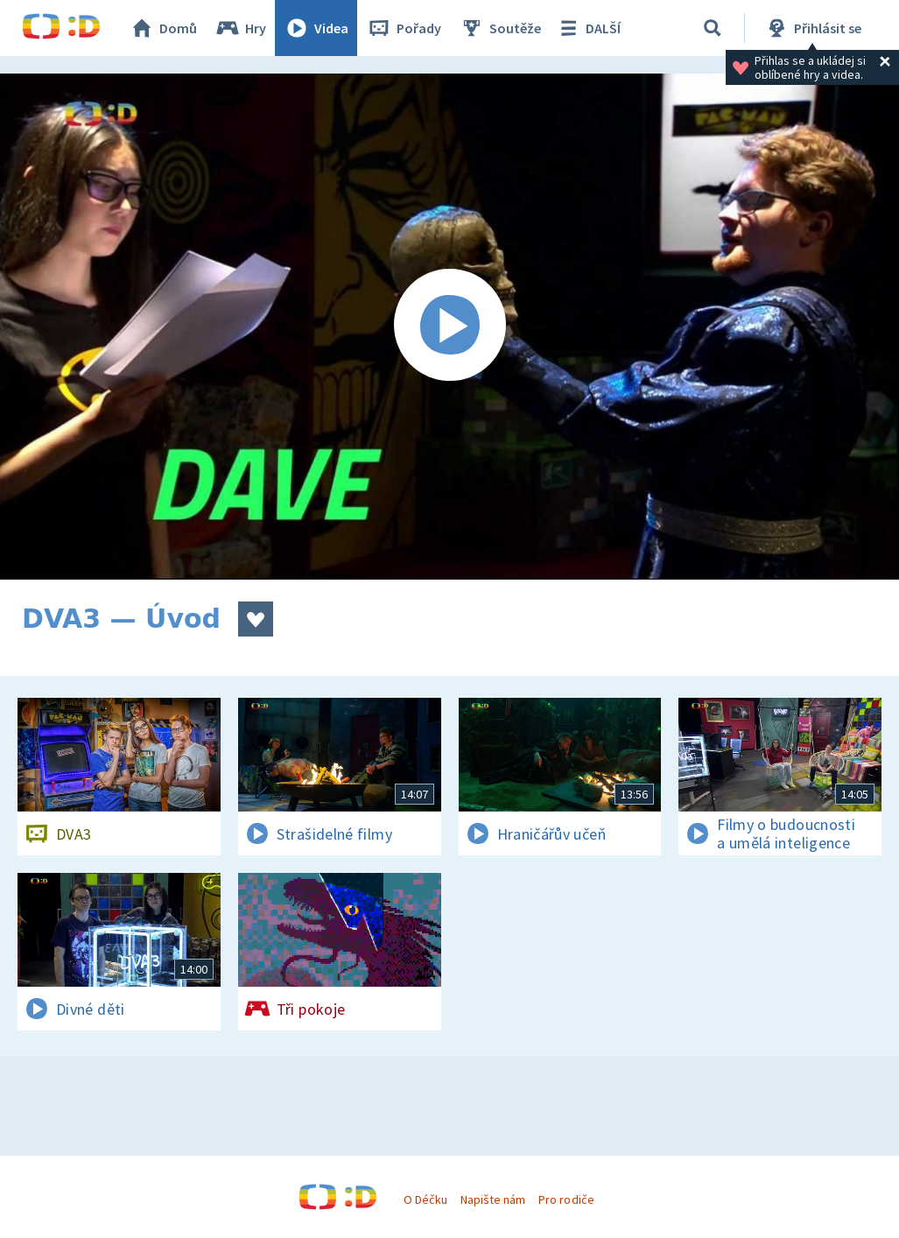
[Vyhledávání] (712, 28)
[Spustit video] (449, 327)
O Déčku (425, 1199)
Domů (163, 28)
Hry (240, 28)
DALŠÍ (588, 28)
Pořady (403, 28)
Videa (316, 28)
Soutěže (500, 28)
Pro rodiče (565, 1199)
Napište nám (492, 1199)
